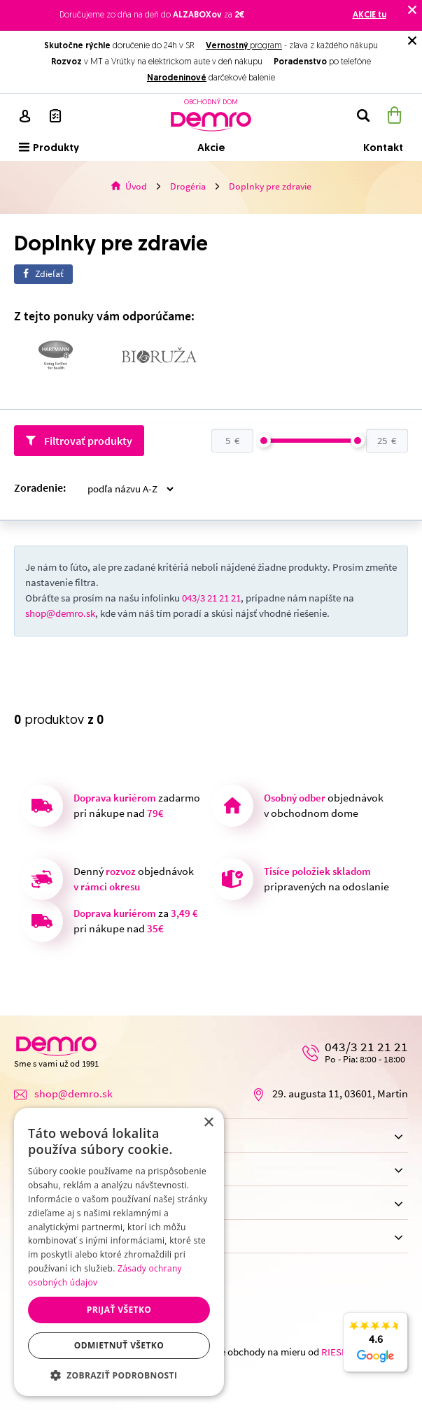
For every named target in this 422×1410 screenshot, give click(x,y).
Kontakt (383, 148)
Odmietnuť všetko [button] (119, 1345)
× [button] (208, 1123)
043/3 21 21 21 (211, 598)
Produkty (49, 148)
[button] (119, 1375)
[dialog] (119, 1252)
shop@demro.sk (60, 613)
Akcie (211, 148)
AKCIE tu (369, 15)
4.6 (375, 1350)
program (244, 46)
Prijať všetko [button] (119, 1310)
